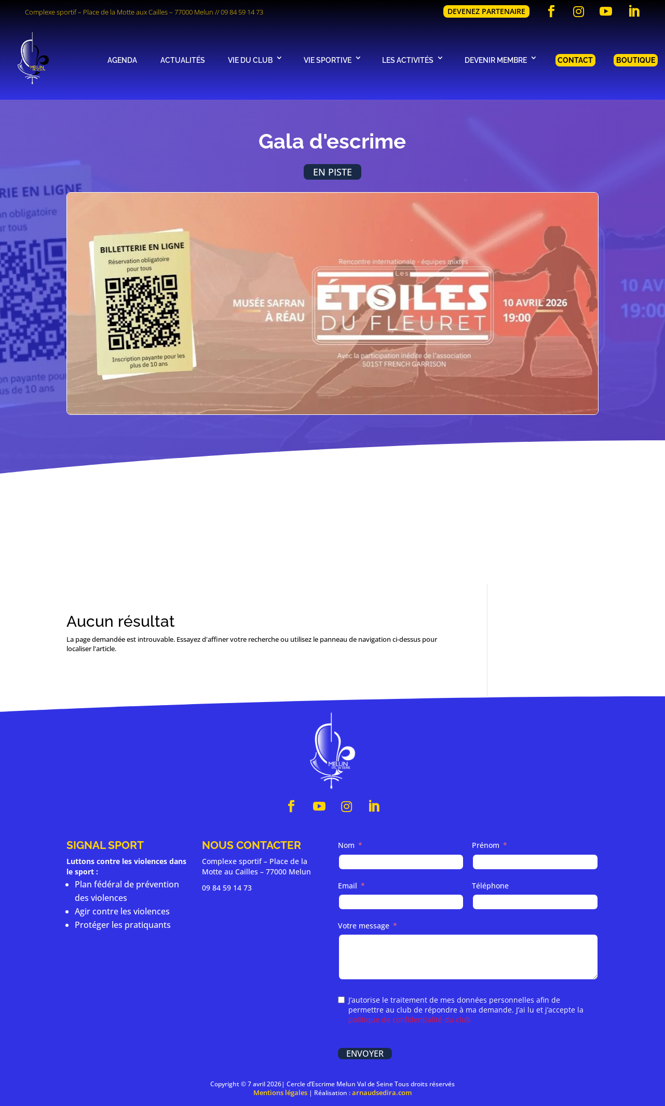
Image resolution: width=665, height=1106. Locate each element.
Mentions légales (280, 1094)
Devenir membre (496, 60)
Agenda (122, 60)
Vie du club (250, 60)
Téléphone (490, 887)
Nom (346, 847)
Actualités (182, 60)
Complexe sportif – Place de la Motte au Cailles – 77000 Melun (256, 867)
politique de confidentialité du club (409, 1021)
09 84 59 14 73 (242, 12)
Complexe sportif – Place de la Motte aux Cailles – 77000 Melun (119, 12)
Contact (575, 60)
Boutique (635, 60)
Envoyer (365, 1054)
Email (347, 887)
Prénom (485, 847)
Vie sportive (327, 60)
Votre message (363, 927)
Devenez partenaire (486, 11)
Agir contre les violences (122, 912)
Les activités (407, 60)
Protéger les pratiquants (123, 926)
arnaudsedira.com (382, 1094)
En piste (332, 172)
